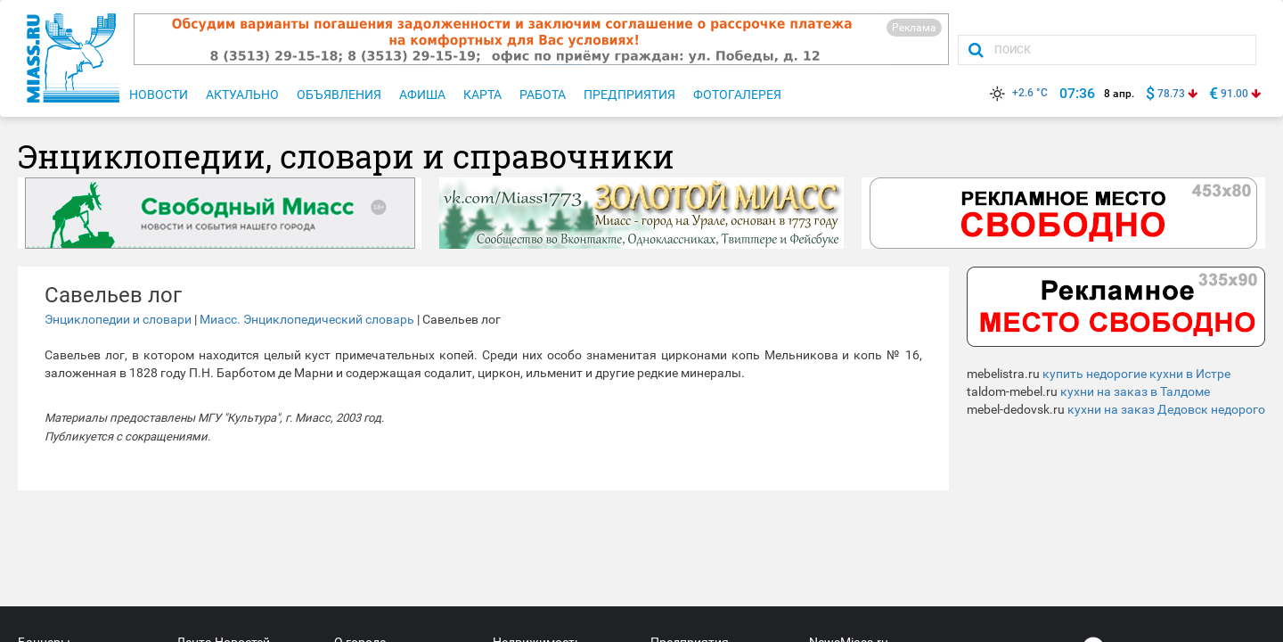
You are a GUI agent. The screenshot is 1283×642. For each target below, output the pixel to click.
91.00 (1234, 93)
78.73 (1171, 93)
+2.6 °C (1017, 92)
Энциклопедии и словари (118, 319)
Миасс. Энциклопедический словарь (307, 319)
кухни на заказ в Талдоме (1135, 391)
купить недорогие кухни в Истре (1136, 373)
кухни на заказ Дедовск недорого (1166, 409)
